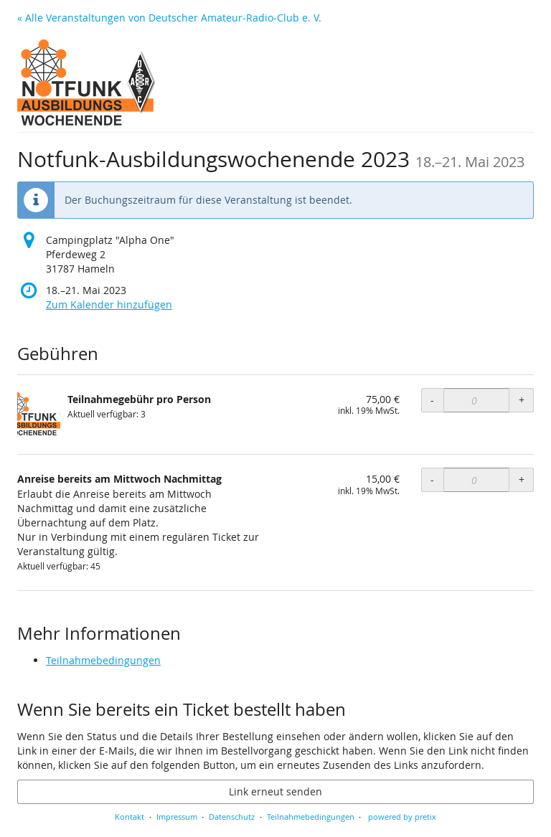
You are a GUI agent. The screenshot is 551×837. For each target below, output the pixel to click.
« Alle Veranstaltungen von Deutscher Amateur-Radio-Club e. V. (169, 17)
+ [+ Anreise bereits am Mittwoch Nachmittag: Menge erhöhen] (521, 479)
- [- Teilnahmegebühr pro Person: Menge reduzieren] (432, 400)
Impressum (176, 816)
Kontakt (129, 816)
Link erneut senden (275, 791)
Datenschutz (232, 816)
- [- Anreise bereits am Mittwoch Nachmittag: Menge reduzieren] (432, 479)
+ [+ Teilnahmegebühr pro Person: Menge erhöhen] (521, 400)
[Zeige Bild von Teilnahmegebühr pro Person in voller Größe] (38, 413)
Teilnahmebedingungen (103, 660)
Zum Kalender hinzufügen (109, 304)
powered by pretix (402, 816)
